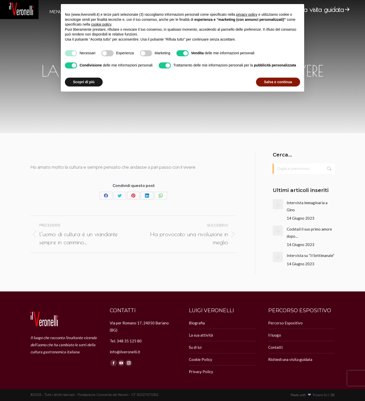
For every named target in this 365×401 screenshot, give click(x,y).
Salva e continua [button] (278, 82)
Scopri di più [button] (84, 82)
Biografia (197, 323)
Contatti (275, 347)
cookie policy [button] (101, 24)
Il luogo (274, 335)
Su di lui (195, 347)
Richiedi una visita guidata (290, 359)
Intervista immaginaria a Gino (307, 206)
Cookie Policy (200, 359)
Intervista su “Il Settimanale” (310, 255)
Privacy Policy (201, 371)
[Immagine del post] (278, 204)
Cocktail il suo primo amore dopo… (309, 232)
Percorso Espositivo (285, 323)
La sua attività (201, 335)
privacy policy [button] (246, 14)
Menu (55, 11)
